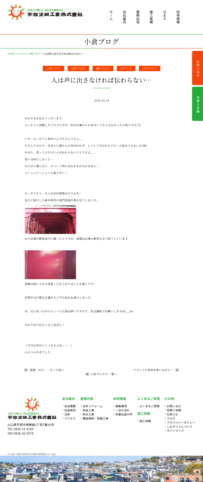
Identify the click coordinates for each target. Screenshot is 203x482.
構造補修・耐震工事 (95, 418)
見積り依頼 (174, 410)
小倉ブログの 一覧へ (101, 374)
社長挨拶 (70, 410)
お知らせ (172, 414)
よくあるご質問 (150, 406)
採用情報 (178, 17)
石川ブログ (149, 68)
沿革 (67, 414)
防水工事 (88, 414)
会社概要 (70, 406)
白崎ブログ (78, 68)
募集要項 (121, 406)
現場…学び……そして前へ (44, 370)
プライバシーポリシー (181, 422)
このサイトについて (180, 426)
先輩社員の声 (124, 414)
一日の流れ (122, 410)
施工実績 (151, 17)
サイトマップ (175, 431)
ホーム (111, 15)
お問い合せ (174, 406)
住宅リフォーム (93, 406)
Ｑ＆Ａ (164, 15)
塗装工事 (88, 410)
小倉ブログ (53, 68)
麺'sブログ (103, 68)
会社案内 (124, 17)
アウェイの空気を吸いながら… (155, 370)
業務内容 (138, 17)
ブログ (171, 418)
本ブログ (126, 68)
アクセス (70, 418)
